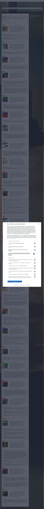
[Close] (39, 224)
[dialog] (22, 254)
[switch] (34, 243)
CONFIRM (15, 281)
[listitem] (22, 241)
